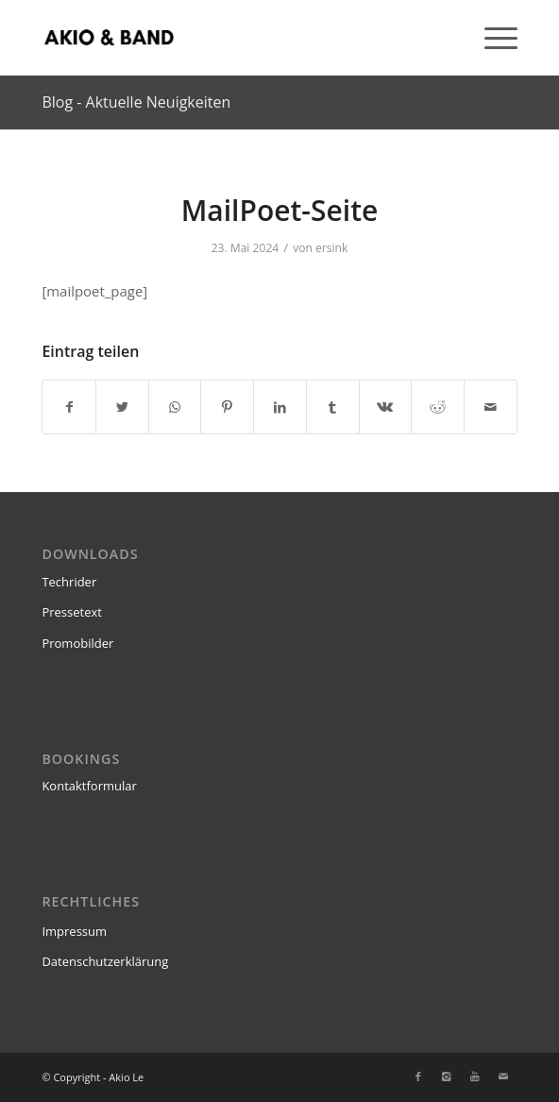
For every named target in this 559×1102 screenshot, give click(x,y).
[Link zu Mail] (503, 1076)
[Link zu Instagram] (446, 1076)
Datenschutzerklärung (105, 961)
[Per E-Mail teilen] (491, 407)
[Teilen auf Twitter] (122, 407)
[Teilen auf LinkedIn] (280, 407)
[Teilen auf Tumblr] (333, 407)
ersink (331, 248)
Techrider (69, 581)
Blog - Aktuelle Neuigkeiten (136, 102)
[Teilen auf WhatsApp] (175, 407)
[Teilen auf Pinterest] (227, 407)
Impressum (74, 931)
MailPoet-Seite (280, 210)
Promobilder (77, 643)
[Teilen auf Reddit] (438, 407)
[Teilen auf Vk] (386, 407)
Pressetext (72, 611)
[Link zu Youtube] (475, 1076)
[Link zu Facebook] (418, 1076)
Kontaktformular (89, 785)
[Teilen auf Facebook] (68, 407)
